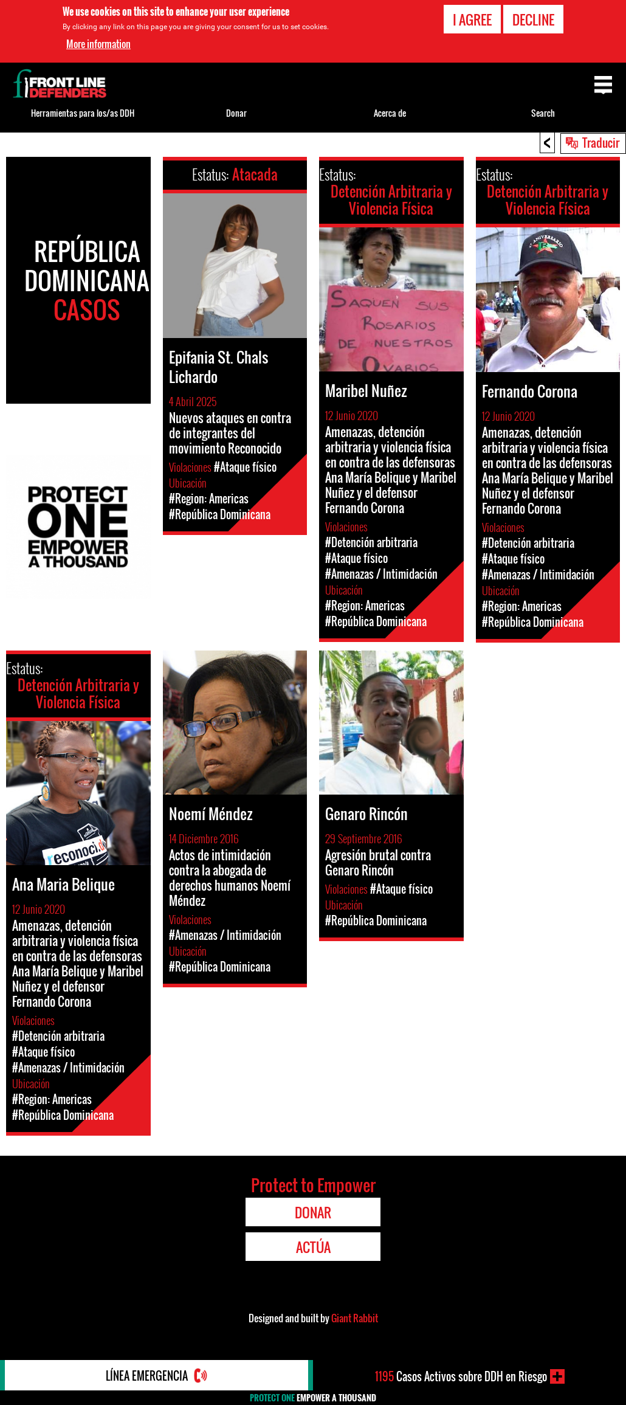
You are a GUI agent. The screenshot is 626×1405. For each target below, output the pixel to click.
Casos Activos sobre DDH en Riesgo (461, 1376)
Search (543, 112)
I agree (472, 19)
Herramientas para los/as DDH (82, 112)
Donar (236, 112)
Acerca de (390, 112)
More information (98, 43)
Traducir (600, 142)
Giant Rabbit (354, 1318)
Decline (533, 19)
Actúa (313, 1247)
